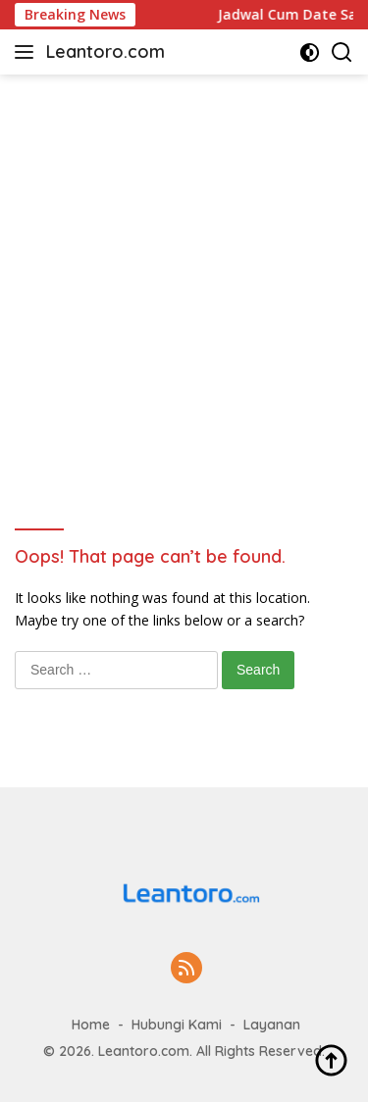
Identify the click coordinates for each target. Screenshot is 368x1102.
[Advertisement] (184, 268)
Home (91, 1024)
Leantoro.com (105, 51)
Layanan (271, 1024)
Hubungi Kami (176, 1024)
